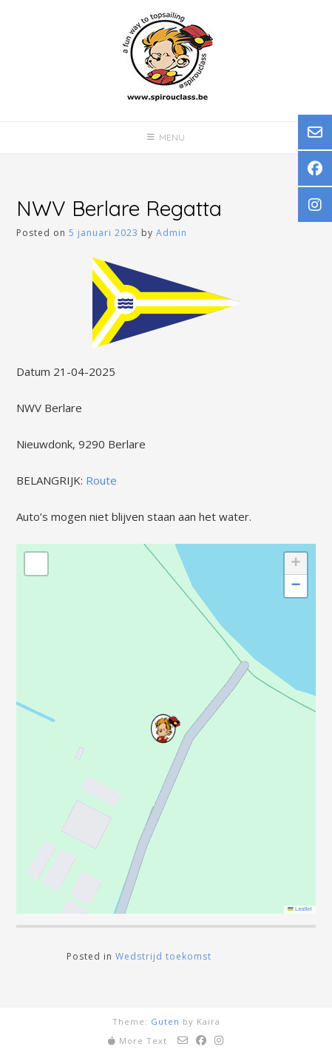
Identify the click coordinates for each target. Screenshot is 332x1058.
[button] (165, 729)
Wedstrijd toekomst (163, 956)
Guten (165, 1021)
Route (101, 480)
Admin (171, 232)
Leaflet (299, 909)
